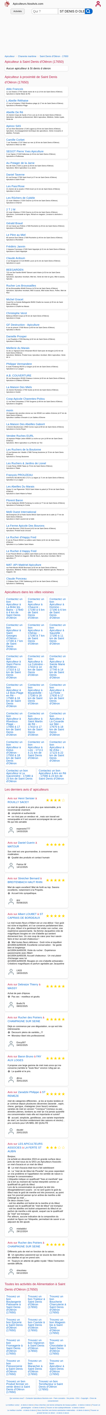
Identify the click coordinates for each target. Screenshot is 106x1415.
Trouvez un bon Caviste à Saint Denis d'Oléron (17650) (36, 1325)
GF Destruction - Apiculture (23, 325)
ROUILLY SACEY (18, 802)
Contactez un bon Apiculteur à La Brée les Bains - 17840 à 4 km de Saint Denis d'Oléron (14, 608)
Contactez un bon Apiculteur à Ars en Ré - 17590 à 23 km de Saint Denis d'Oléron (52, 774)
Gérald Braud (14, 223)
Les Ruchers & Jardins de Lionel (26, 463)
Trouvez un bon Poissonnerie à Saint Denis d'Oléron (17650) (14, 1367)
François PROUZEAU (19, 475)
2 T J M (10, 209)
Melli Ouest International (21, 512)
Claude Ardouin (15, 258)
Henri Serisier (26, 798)
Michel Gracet (14, 299)
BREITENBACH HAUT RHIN (25, 882)
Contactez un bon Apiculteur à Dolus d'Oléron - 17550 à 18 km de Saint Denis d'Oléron (14, 752)
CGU (77, 1398)
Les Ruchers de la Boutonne (23, 449)
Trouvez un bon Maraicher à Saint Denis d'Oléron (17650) (35, 1367)
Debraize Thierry (28, 984)
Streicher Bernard (28, 878)
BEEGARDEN (14, 270)
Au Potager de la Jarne (20, 163)
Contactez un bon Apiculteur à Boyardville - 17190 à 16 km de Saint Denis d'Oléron (36, 694)
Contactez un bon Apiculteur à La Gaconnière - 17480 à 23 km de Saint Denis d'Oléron (19, 776)
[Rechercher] (89, 11)
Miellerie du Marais (18, 348)
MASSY (12, 988)
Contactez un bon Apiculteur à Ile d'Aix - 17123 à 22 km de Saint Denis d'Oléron (58, 751)
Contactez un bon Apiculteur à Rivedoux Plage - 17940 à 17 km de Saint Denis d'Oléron (14, 724)
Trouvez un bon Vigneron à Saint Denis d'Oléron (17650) (36, 1345)
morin (9, 410)
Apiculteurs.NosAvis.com (28, 3)
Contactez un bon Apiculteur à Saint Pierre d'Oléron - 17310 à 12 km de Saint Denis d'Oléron (14, 667)
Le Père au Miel (16, 235)
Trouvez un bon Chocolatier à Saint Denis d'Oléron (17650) (58, 1347)
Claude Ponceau (16, 579)
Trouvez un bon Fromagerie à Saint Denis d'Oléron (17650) (14, 1347)
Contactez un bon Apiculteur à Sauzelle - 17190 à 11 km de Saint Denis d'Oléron (58, 634)
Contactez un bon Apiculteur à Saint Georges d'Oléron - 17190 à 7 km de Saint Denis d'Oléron (14, 636)
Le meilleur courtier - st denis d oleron (21, 1410)
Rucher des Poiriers (30, 1017)
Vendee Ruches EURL (20, 436)
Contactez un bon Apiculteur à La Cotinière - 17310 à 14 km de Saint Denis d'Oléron (36, 665)
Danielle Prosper (16, 336)
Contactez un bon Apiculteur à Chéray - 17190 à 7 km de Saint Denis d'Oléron (36, 634)
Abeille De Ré (14, 112)
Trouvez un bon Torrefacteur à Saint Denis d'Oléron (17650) (51, 1385)
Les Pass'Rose (15, 186)
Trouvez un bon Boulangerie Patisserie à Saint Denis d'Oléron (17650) (13, 1304)
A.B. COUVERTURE (18, 375)
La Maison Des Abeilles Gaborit (25, 424)
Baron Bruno (25, 1056)
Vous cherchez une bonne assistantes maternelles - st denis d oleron (63, 1410)
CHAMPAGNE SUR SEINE (24, 1021)
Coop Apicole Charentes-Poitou (25, 399)
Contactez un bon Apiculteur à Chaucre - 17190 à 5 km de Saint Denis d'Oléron (36, 608)
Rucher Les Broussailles (21, 286)
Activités (17, 11)
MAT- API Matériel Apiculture (23, 565)
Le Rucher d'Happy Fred (21, 537)
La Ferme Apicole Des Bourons (25, 526)
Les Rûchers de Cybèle (20, 198)
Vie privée (70, 1398)
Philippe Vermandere (19, 364)
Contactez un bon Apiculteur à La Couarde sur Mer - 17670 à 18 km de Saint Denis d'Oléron (58, 724)
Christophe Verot (16, 313)
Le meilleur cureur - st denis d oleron (20, 1405)
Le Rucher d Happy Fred (21, 551)
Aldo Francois (14, 89)
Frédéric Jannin (15, 246)
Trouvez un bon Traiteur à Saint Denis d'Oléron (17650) (36, 1302)
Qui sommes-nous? (17, 1398)
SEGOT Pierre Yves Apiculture (25, 151)
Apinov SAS (13, 126)
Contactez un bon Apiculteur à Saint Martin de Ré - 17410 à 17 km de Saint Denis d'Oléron (36, 724)
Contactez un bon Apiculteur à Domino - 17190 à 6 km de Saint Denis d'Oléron (58, 608)
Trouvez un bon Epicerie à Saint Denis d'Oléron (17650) (14, 1325)
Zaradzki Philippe (28, 1092)
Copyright (85, 1398)
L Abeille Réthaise (17, 101)
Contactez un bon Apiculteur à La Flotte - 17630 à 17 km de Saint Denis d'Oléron (58, 694)
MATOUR (13, 846)
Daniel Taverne (15, 175)
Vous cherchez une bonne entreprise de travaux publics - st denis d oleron (63, 1405)
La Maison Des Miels (19, 387)
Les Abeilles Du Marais (20, 486)
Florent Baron (14, 500)
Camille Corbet (15, 140)
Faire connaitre (59, 1398)
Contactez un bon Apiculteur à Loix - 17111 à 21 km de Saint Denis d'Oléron (36, 749)
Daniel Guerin (26, 842)
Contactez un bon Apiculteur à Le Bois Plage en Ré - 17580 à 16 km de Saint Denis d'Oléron (14, 695)
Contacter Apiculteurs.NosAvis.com (39, 1398)
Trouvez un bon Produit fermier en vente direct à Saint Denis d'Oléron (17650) (18, 1386)
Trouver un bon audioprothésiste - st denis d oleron (65, 1408)
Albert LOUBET (27, 914)
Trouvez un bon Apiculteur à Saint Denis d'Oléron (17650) (57, 1367)
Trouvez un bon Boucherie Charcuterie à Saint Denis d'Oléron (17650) (58, 1304)
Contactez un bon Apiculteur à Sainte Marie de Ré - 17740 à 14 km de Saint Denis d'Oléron (58, 667)
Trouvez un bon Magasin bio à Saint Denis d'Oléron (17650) (57, 1326)
